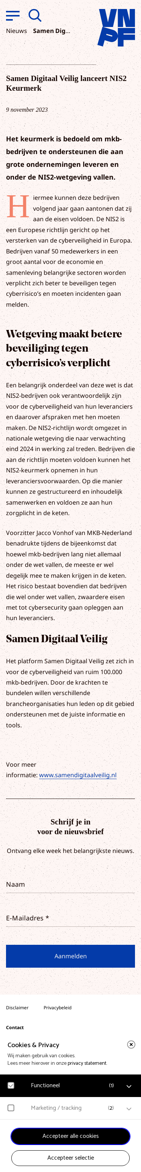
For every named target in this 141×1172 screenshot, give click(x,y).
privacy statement (87, 1063)
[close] (131, 1044)
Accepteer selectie (70, 1158)
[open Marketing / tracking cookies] (129, 1109)
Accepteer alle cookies (70, 1136)
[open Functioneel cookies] (129, 1087)
